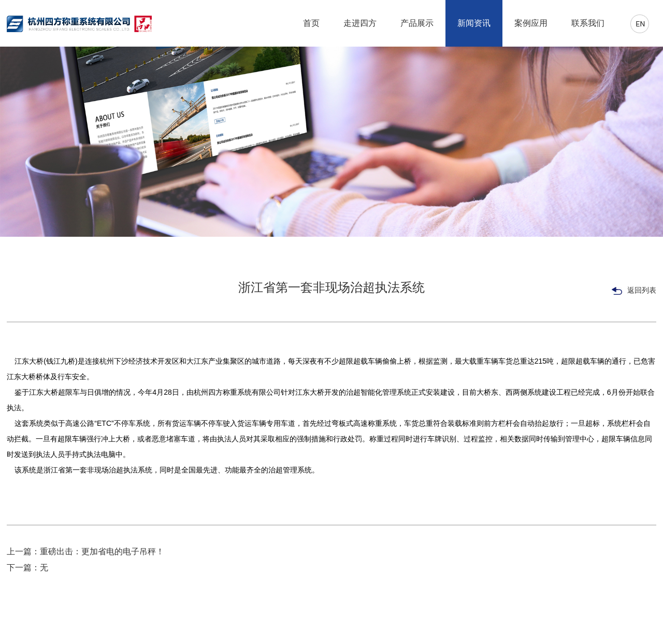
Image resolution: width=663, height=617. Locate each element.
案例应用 (530, 23)
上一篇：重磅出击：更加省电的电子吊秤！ (85, 551)
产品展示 (417, 23)
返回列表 (634, 290)
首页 (311, 23)
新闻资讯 (474, 23)
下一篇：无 (27, 567)
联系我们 (587, 23)
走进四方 (360, 23)
